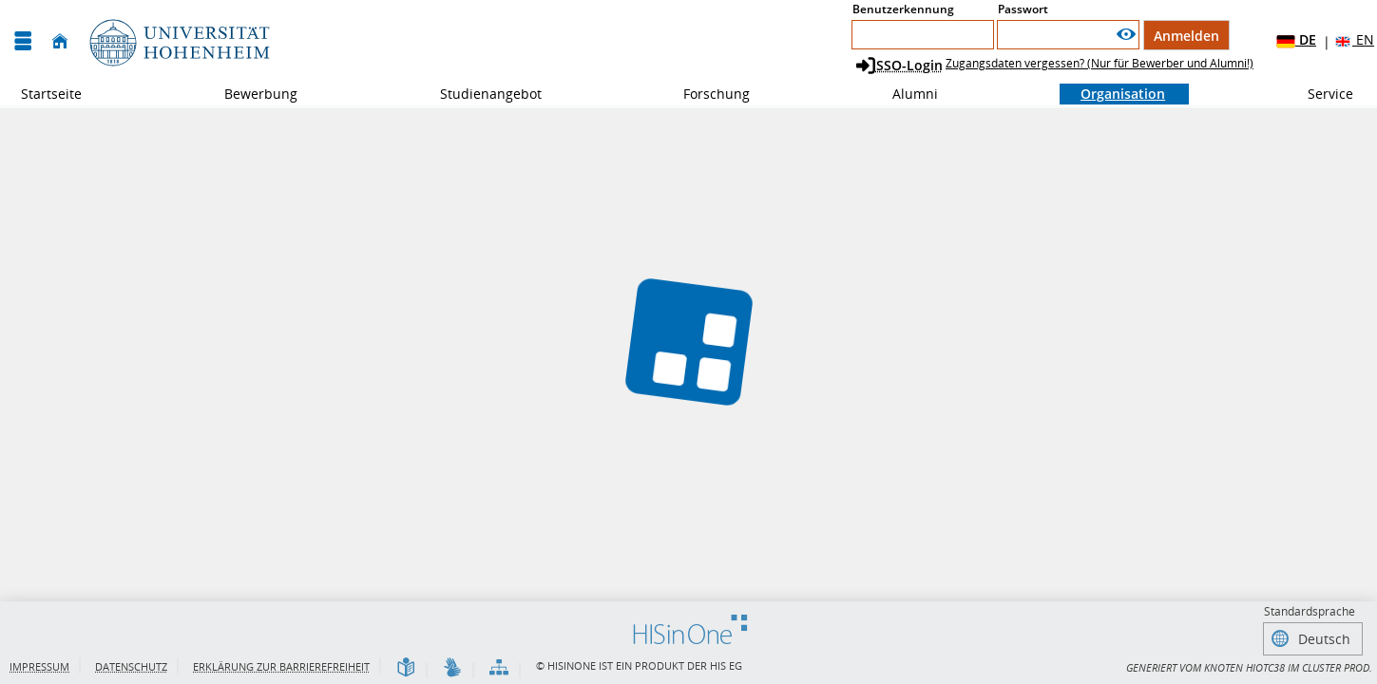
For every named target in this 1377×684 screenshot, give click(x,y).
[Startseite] (60, 41)
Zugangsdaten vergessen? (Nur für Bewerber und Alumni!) (1099, 63)
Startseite (51, 94)
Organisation (1112, 94)
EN (1353, 40)
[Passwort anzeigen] (1126, 35)
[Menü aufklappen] (23, 41)
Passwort (1023, 9)
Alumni (904, 94)
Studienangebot (480, 94)
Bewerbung (250, 94)
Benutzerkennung (903, 9)
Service (1320, 94)
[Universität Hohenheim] (178, 41)
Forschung (706, 94)
